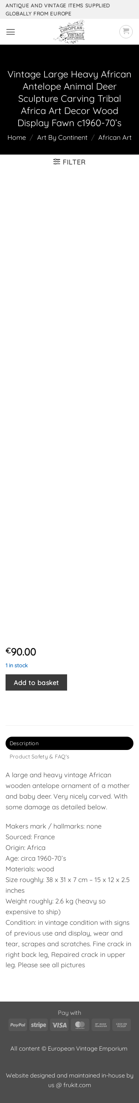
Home (16, 137)
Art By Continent (62, 137)
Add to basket (36, 682)
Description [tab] (24, 743)
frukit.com (77, 1085)
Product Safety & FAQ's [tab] (39, 756)
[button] (11, 32)
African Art (115, 137)
